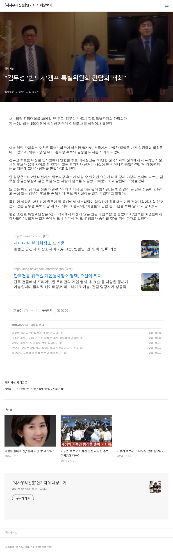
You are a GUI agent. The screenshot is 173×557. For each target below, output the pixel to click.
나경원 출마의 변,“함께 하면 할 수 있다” (35, 333)
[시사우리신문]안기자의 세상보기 (28, 5)
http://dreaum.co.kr (27, 236)
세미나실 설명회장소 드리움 (39, 243)
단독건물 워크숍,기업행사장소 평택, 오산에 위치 (58, 276)
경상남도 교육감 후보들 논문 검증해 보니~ (37, 352)
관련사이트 (11, 532)
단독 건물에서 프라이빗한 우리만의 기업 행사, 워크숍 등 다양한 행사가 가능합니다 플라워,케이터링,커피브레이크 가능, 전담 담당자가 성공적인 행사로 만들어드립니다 (72, 284)
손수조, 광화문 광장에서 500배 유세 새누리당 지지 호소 (45, 347)
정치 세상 (17, 325)
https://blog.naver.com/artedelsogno (39, 269)
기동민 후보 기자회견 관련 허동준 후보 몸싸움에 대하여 (45, 337)
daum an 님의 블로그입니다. (30, 489)
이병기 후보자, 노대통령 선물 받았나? (34, 342)
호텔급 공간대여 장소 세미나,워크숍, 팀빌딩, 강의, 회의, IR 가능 (65, 249)
